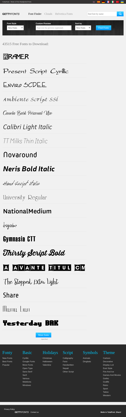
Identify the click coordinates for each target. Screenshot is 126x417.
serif (25, 375)
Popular (6, 365)
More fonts (43, 335)
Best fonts (7, 361)
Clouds (48, 13)
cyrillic (26, 358)
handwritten (68, 365)
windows (27, 385)
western (107, 395)
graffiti (106, 382)
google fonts (29, 361)
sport (105, 388)
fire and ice (108, 372)
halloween (47, 361)
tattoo (106, 392)
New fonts (7, 358)
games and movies (112, 375)
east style (107, 368)
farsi (65, 361)
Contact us (35, 412)
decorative (108, 361)
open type (28, 368)
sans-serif (27, 372)
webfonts (27, 382)
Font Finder (34, 13)
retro (105, 385)
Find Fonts (103, 27)
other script (68, 372)
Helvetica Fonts (64, 13)
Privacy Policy (9, 409)
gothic (106, 378)
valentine (47, 365)
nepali (66, 368)
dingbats (87, 361)
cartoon (106, 358)
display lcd (108, 365)
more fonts (28, 365)
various (26, 378)
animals (86, 358)
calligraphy (68, 358)
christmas (47, 358)
